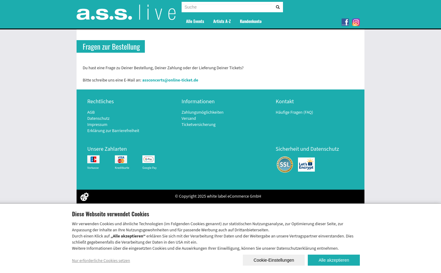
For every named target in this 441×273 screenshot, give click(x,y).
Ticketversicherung (199, 125)
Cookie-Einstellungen (274, 260)
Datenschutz (98, 119)
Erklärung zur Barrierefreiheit (113, 131)
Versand (189, 119)
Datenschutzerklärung (296, 248)
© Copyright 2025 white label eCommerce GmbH (218, 196)
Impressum (97, 125)
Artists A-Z (222, 21)
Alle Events (195, 21)
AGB (91, 112)
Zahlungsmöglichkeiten (203, 112)
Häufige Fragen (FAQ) (294, 112)
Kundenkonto (251, 21)
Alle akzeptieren (333, 260)
